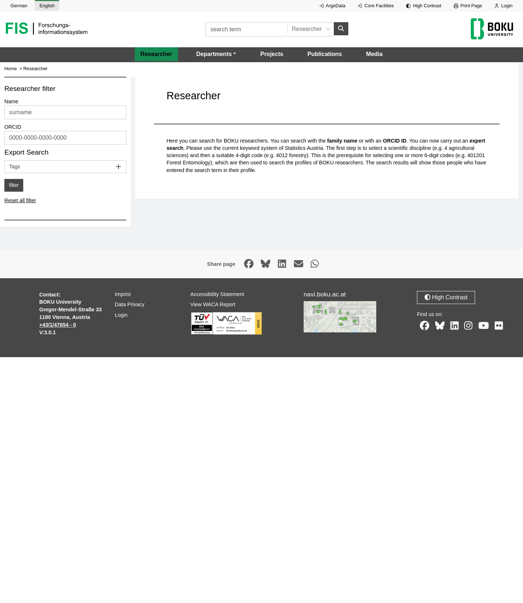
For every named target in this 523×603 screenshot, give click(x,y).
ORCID (12, 127)
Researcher (156, 54)
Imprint (123, 294)
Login (503, 5)
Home (10, 68)
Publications (324, 54)
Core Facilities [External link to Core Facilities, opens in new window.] (375, 5)
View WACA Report (212, 304)
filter (14, 185)
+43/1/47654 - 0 (57, 325)
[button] (216, 54)
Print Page (468, 5)
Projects (271, 54)
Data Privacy (129, 304)
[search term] (246, 29)
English (47, 5)
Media (374, 54)
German (19, 5)
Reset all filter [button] (20, 200)
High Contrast (423, 5)
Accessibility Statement (217, 294)
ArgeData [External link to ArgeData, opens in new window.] (332, 5)
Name (11, 101)
